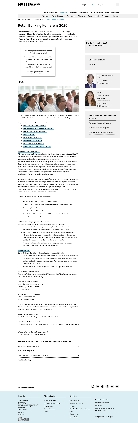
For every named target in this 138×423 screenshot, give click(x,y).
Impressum (98, 405)
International (93, 16)
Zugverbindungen (47, 309)
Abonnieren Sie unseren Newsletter (100, 123)
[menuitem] (46, 16)
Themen (81, 16)
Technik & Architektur (50, 13)
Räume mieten (74, 414)
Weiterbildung (57, 16)
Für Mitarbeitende (49, 409)
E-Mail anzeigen (104, 83)
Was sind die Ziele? (29, 134)
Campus (105, 16)
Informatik (73, 13)
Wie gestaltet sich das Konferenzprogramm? (37, 146)
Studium (45, 16)
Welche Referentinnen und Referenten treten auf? (38, 128)
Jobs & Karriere (74, 417)
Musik (107, 13)
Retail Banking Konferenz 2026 (55, 19)
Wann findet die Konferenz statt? (33, 143)
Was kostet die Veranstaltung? (32, 140)
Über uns (115, 16)
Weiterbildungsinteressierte (52, 403)
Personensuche (74, 400)
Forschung (71, 16)
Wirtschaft (63, 13)
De (92, 4)
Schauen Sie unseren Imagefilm (99, 127)
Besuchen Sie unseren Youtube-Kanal (101, 132)
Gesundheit (115, 13)
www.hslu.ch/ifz (29, 299)
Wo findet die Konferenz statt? (32, 137)
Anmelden (92, 64)
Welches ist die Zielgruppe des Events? (35, 131)
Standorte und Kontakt (77, 403)
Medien (46, 412)
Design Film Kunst (97, 13)
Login (84, 4)
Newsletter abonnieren (102, 400)
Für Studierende (48, 406)
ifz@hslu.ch (32, 297)
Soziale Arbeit (83, 13)
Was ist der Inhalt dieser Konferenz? (34, 125)
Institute (72, 406)
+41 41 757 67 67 (23, 412)
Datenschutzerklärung (102, 402)
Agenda (29, 19)
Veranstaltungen (39, 19)
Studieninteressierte (50, 400)
